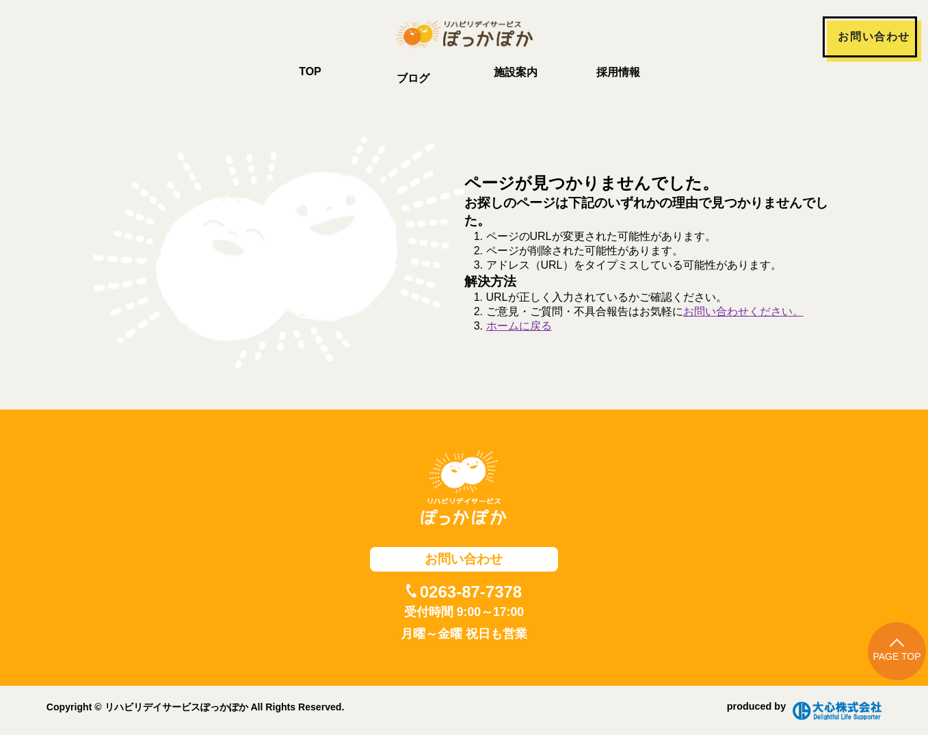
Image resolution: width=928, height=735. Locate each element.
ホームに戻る (519, 326)
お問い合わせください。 (743, 311)
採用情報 (618, 72)
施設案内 (516, 72)
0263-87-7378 (471, 592)
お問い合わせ (874, 36)
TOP (310, 71)
